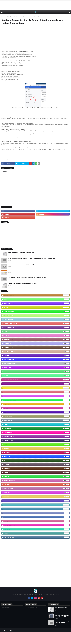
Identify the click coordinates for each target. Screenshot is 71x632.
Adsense (36, 307)
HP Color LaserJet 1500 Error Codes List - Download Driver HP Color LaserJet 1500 (62, 615)
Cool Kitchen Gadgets (36, 363)
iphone (36, 517)
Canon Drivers (36, 343)
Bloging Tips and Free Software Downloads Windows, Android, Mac (23, 630)
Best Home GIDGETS (36, 327)
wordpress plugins (36, 537)
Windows (36, 496)
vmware (36, 521)
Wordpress (36, 505)
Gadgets (36, 412)
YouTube (36, 509)
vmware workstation (36, 525)
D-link (36, 371)
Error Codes (36, 388)
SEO (36, 460)
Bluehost (36, 335)
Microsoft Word (36, 440)
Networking (36, 452)
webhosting (36, 529)
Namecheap (36, 448)
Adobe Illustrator (36, 303)
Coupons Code (36, 367)
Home (2, 16)
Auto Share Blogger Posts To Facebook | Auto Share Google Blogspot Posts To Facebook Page (31, 258)
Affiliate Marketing (36, 311)
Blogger (36, 331)
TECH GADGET (36, 468)
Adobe (36, 299)
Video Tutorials (8, 16)
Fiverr (36, 396)
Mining (36, 444)
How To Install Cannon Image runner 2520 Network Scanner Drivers (24, 264)
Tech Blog (7, 159)
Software (36, 464)
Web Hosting (36, 492)
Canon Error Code (36, 347)
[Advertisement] (35, 5)
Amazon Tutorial (36, 319)
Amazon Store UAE (36, 315)
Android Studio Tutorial (36, 323)
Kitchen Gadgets (36, 432)
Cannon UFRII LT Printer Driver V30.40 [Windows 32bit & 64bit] (23, 283)
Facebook (36, 392)
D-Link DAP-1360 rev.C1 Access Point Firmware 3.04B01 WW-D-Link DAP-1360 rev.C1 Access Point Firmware (33, 271)
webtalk (36, 533)
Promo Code (36, 456)
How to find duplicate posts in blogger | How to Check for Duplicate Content (27, 277)
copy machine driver (36, 513)
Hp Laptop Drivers (36, 420)
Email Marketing (36, 384)
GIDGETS (36, 408)
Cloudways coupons (36, 351)
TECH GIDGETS (36, 472)
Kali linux (36, 424)
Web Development (36, 488)
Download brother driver (36, 379)
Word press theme (36, 501)
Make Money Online (36, 436)
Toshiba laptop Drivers (36, 480)
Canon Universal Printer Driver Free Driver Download (21, 252)
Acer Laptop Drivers (36, 295)
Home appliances (36, 416)
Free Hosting (36, 404)
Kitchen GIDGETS (36, 428)
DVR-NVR (36, 375)
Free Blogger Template (36, 400)
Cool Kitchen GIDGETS (36, 359)
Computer (36, 355)
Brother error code (36, 339)
